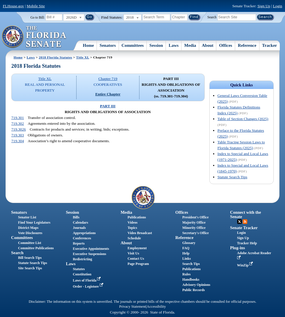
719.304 (17, 141)
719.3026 (18, 129)
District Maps (28, 228)
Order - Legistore (88, 286)
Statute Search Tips (232, 177)
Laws (174, 45)
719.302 (17, 123)
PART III (107, 106)
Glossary (188, 243)
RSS (245, 221)
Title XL (82, 57)
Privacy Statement (132, 306)
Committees (132, 45)
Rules (186, 274)
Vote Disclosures (30, 233)
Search (211, 17)
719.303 (17, 135)
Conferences (82, 238)
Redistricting (82, 259)
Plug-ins (237, 247)
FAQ (185, 248)
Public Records (193, 290)
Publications (137, 217)
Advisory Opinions (196, 285)
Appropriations (84, 233)
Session (156, 45)
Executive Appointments (91, 249)
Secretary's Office (195, 233)
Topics (132, 228)
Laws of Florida (87, 280)
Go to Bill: (37, 17)
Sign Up (263, 6)
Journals (79, 228)
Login (277, 6)
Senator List (27, 217)
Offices (225, 45)
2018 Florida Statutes (55, 57)
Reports (79, 243)
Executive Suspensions (89, 254)
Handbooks (190, 279)
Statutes (79, 269)
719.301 (17, 117)
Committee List (29, 243)
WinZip (245, 265)
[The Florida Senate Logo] (34, 37)
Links (186, 259)
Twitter (239, 221)
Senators (108, 45)
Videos (132, 222)
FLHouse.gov (13, 6)
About (207, 45)
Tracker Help (247, 243)
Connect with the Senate (245, 214)
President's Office (195, 217)
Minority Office (194, 228)
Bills (76, 217)
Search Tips (191, 264)
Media (190, 45)
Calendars (80, 222)
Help (186, 253)
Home (88, 45)
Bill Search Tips (29, 258)
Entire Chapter (108, 94)
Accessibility (156, 306)
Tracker (269, 45)
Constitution (82, 274)
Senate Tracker (244, 227)
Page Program (138, 264)
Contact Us (136, 259)
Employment (137, 248)
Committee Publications (36, 248)
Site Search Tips (30, 268)
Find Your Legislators (34, 222)
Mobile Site (36, 6)
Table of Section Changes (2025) (242, 119)
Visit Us (133, 253)
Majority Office (194, 222)
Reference (247, 45)
